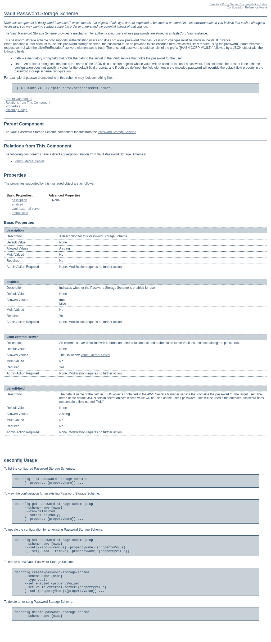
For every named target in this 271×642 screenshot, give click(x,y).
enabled (17, 205)
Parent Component (19, 100)
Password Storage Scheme (117, 133)
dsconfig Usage (17, 111)
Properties (13, 107)
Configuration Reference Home (247, 7)
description (19, 201)
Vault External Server (29, 162)
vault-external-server (26, 209)
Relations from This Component (28, 103)
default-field (20, 214)
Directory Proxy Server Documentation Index (238, 4)
